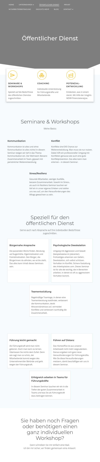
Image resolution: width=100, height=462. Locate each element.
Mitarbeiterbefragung (20, 9)
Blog (56, 9)
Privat (67, 5)
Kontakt (69, 9)
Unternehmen (26, 5)
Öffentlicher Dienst (49, 5)
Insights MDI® (42, 9)
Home (11, 5)
